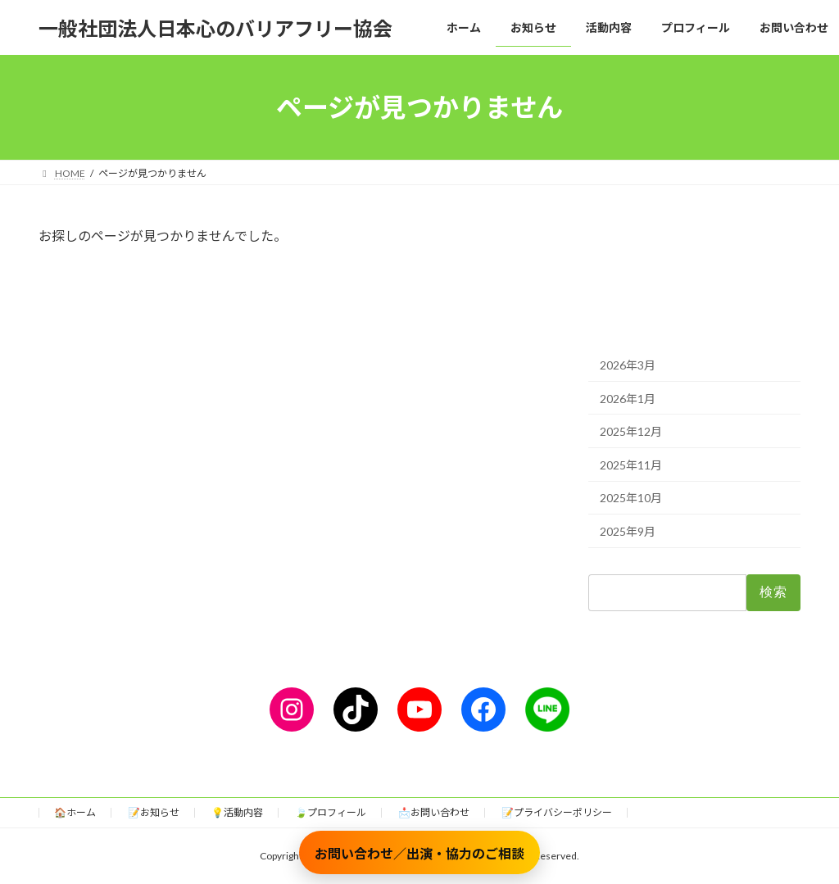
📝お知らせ (153, 812)
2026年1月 (627, 399)
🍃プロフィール (330, 812)
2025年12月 (631, 431)
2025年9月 (627, 531)
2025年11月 (631, 465)
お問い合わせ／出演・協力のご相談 (419, 853)
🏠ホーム (75, 812)
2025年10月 (631, 498)
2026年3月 (627, 365)
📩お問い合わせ (433, 812)
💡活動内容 (237, 812)
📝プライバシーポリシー (556, 812)
